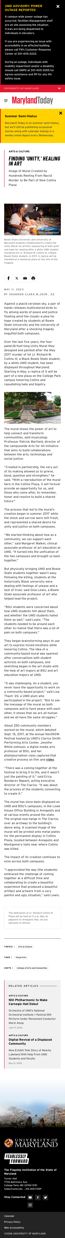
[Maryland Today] (32, 100)
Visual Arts (21, 957)
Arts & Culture (25, 946)
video (50, 759)
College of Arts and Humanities (32, 968)
